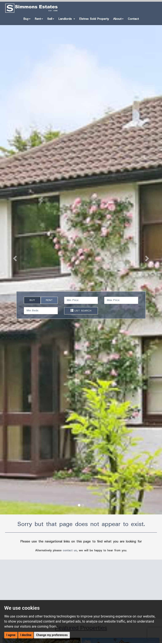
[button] (12, 257)
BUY (32, 300)
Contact (133, 18)
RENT (49, 300)
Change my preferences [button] (52, 635)
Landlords (66, 18)
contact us (70, 550)
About (118, 18)
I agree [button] (10, 635)
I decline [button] (25, 635)
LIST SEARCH (80, 311)
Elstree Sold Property (94, 18)
